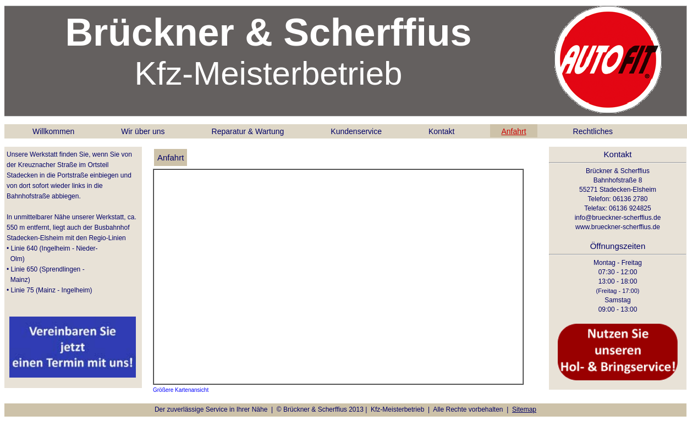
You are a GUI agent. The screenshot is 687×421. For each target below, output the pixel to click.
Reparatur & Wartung (248, 131)
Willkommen (53, 131)
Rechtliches (593, 131)
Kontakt (441, 131)
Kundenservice (356, 131)
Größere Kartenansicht (180, 390)
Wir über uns (142, 131)
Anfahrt (513, 131)
